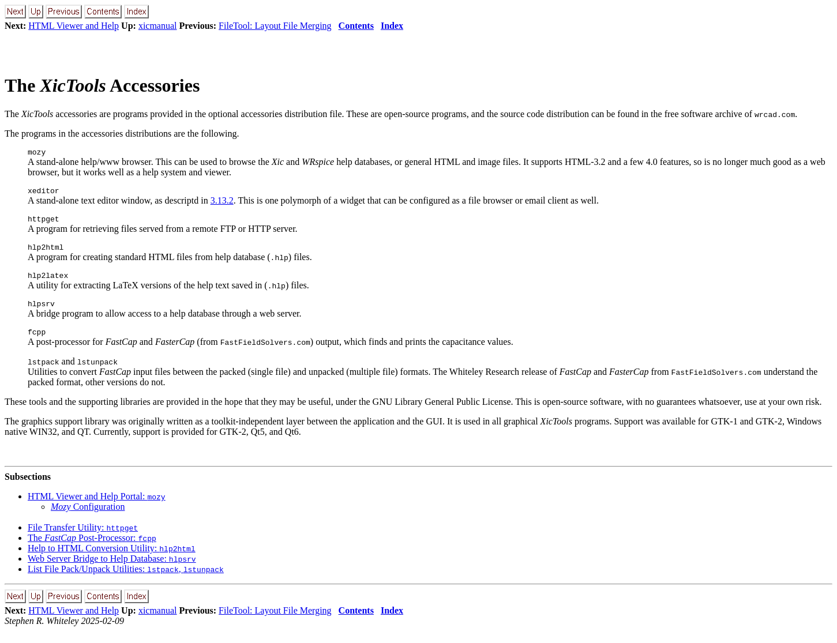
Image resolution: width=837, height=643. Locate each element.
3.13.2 (222, 204)
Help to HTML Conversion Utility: (112, 560)
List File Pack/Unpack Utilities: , (126, 581)
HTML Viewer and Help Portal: (97, 508)
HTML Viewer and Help (73, 26)
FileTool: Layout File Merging (275, 26)
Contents (356, 26)
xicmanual (157, 26)
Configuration (88, 519)
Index (392, 26)
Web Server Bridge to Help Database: (112, 571)
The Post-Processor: (92, 550)
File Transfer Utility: (83, 539)
